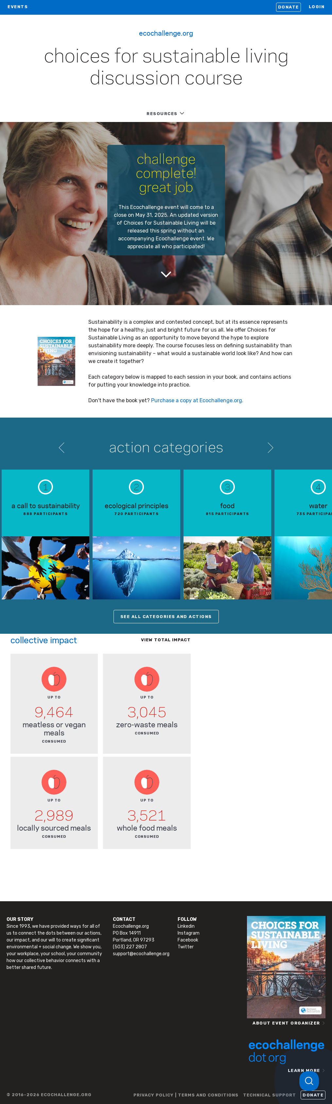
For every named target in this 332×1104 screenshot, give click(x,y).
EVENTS (18, 6)
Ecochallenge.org (166, 32)
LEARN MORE (304, 1070)
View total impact (166, 639)
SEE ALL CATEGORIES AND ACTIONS (166, 616)
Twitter (186, 947)
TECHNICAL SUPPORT (269, 1095)
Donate (288, 7)
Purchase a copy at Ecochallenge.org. (197, 400)
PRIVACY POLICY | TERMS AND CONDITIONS (185, 1095)
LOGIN (317, 6)
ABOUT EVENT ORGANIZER (286, 1023)
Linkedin (186, 926)
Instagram (189, 933)
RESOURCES (162, 113)
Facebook (188, 940)
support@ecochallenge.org (141, 954)
